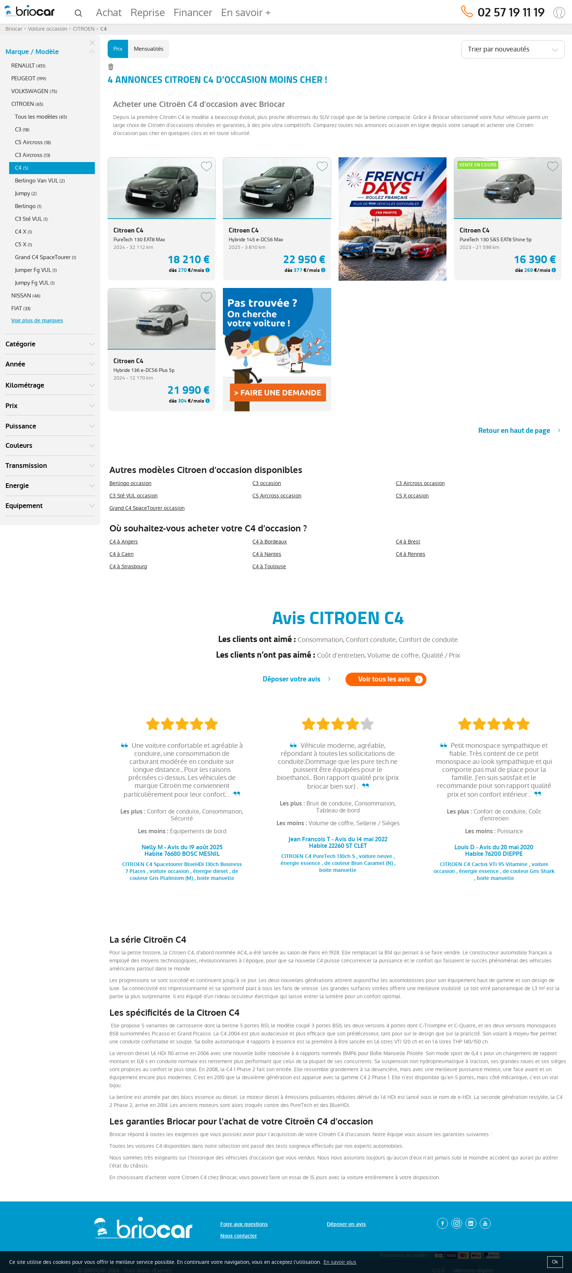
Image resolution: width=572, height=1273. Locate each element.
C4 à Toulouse (269, 566)
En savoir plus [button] (340, 1262)
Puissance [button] (20, 426)
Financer (193, 12)
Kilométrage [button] (24, 385)
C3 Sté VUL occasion (133, 495)
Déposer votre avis (291, 679)
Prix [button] (11, 405)
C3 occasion (266, 483)
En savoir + (246, 12)
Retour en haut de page (514, 430)
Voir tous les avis (384, 679)
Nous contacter (238, 1235)
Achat (109, 12)
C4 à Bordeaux (269, 541)
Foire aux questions (244, 1224)
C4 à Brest (408, 541)
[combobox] (513, 49)
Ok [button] (555, 1262)
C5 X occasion (412, 495)
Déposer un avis (346, 1224)
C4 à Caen (121, 554)
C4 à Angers (123, 541)
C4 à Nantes (266, 554)
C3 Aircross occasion (420, 483)
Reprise (148, 12)
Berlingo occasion (130, 483)
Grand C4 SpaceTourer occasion (147, 508)
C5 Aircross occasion (276, 495)
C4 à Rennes (410, 554)
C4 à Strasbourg (128, 566)
